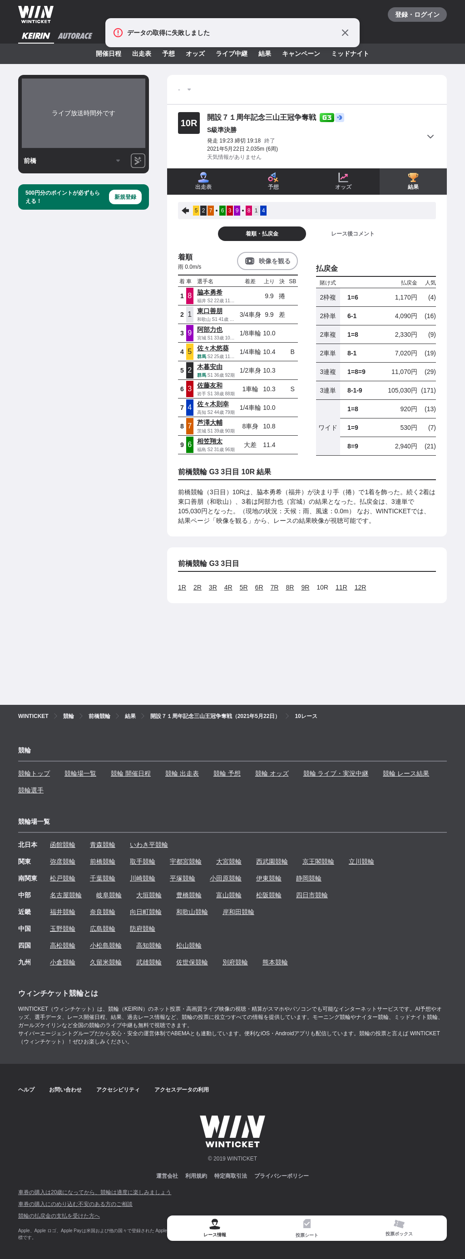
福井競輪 (62, 911)
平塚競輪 (182, 878)
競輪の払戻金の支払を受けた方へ (59, 1216)
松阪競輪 (269, 895)
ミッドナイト (350, 53)
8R (290, 587)
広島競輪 (102, 928)
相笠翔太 (210, 441)
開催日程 (108, 53)
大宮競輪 (229, 861)
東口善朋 (210, 311)
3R (213, 587)
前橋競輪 (102, 861)
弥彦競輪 (62, 861)
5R (244, 587)
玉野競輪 (62, 928)
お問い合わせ (65, 1090)
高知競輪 (149, 945)
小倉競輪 (62, 962)
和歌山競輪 (192, 911)
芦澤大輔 (210, 422)
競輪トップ (34, 773)
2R (197, 587)
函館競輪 (62, 844)
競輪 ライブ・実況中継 (336, 773)
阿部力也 (210, 329)
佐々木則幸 (213, 404)
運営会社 (167, 1176)
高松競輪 (62, 945)
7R (275, 587)
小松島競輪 (106, 945)
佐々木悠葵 (213, 348)
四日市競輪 (312, 895)
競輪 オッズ (272, 773)
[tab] (307, 1228)
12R (360, 587)
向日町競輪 (146, 911)
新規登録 (125, 197)
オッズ (195, 53)
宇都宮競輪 (186, 861)
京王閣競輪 (318, 861)
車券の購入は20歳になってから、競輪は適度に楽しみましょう (94, 1192)
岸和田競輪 (238, 911)
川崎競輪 (142, 878)
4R (228, 587)
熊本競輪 (275, 962)
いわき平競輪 (149, 844)
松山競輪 (189, 945)
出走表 (141, 53)
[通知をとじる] (345, 32)
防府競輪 (142, 928)
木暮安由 (210, 366)
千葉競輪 (102, 878)
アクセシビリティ (118, 1090)
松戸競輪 (62, 878)
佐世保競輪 (192, 962)
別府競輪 (235, 962)
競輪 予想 (227, 773)
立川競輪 (361, 861)
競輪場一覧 (80, 773)
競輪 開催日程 (131, 773)
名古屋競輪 (66, 895)
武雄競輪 (149, 962)
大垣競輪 (149, 895)
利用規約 (196, 1176)
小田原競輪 (226, 878)
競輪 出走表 (182, 773)
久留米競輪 (106, 962)
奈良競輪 (102, 911)
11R (341, 587)
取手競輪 (142, 861)
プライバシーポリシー (281, 1176)
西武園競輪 (272, 861)
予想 (168, 53)
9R (305, 587)
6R (259, 587)
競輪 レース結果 (406, 773)
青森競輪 (102, 844)
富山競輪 (229, 895)
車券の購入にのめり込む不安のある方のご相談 (75, 1204)
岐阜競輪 (109, 895)
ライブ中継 (231, 53)
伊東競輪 (269, 878)
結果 (264, 53)
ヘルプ (26, 1090)
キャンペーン (301, 53)
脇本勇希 (210, 292)
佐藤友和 (210, 385)
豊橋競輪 (189, 895)
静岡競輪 (309, 878)
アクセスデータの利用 (181, 1090)
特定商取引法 (230, 1176)
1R (182, 587)
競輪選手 (31, 790)
